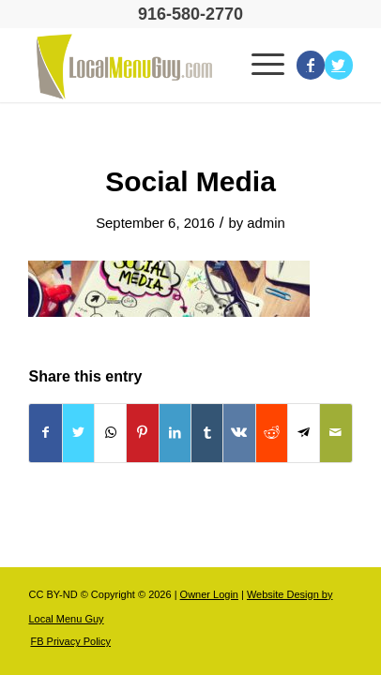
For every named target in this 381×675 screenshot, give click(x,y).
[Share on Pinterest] (142, 432)
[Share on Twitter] (78, 432)
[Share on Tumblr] (206, 432)
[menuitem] (66, 641)
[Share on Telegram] (303, 432)
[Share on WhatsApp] (110, 432)
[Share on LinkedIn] (175, 432)
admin (266, 223)
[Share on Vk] (238, 432)
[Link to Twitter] (339, 65)
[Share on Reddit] (271, 432)
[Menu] (265, 64)
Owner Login (209, 594)
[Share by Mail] (335, 432)
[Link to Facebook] (311, 65)
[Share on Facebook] (45, 432)
